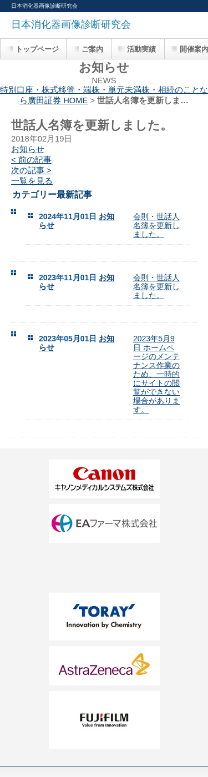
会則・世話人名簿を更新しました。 (156, 225)
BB (104, 523)
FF (104, 616)
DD (104, 567)
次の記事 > (31, 170)
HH (104, 720)
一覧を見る (32, 180)
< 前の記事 (31, 159)
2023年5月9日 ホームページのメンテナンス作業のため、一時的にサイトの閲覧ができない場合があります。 (156, 374)
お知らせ (27, 149)
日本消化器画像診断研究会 (71, 24)
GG (104, 665)
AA (104, 479)
